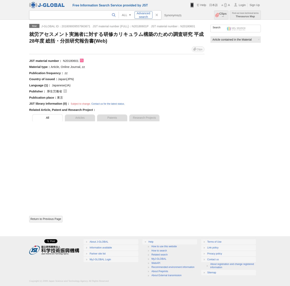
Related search (159, 254)
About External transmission (166, 275)
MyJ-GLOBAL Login (100, 259)
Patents (112, 117)
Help (203, 5)
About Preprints (159, 271)
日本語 (213, 5)
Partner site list (98, 253)
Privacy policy (214, 253)
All (47, 117)
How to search (159, 250)
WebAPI (155, 263)
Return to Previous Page (45, 219)
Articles (80, 117)
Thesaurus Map (245, 15)
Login (242, 5)
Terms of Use (214, 241)
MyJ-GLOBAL (158, 258)
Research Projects (144, 117)
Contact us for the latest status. (108, 103)
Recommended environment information (172, 267)
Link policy (213, 247)
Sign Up (255, 5)
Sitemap (211, 272)
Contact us (213, 259)
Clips (223, 15)
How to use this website (164, 246)
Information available (101, 247)
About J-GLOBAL (99, 241)
